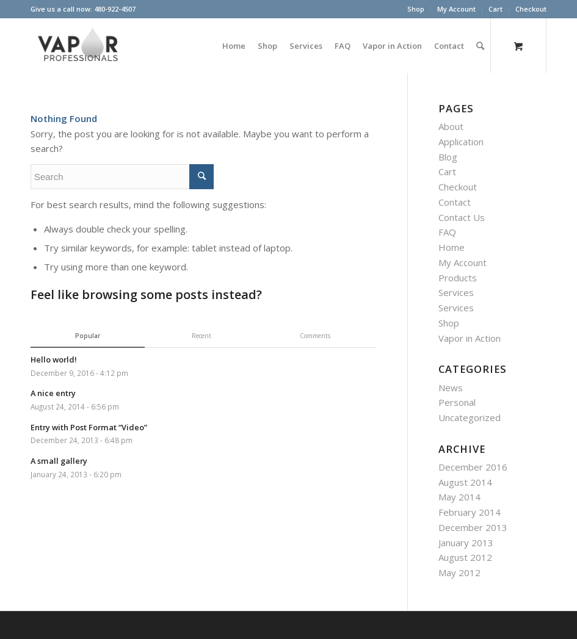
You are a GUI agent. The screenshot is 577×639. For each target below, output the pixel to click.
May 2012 (459, 572)
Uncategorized (469, 417)
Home (451, 247)
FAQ (447, 232)
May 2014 (459, 497)
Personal (457, 402)
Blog (447, 157)
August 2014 (465, 482)
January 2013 (465, 542)
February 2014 (469, 512)
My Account (456, 8)
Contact (454, 202)
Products (457, 278)
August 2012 (465, 557)
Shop (415, 8)
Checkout (530, 8)
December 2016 (472, 467)
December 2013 (472, 527)
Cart (495, 8)
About (450, 126)
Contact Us (461, 217)
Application (461, 141)
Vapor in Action (469, 338)
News (450, 387)
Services (456, 292)
